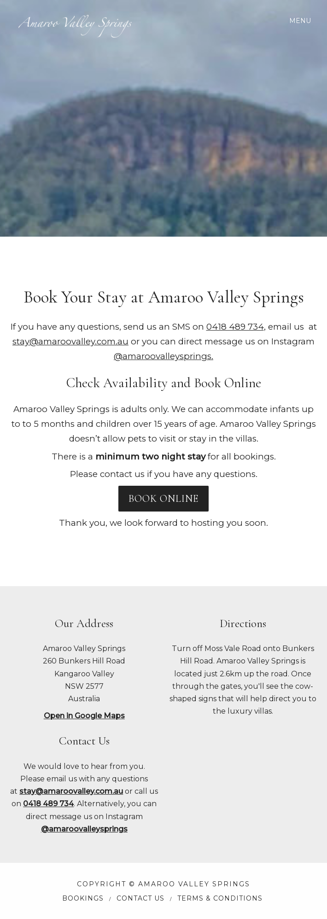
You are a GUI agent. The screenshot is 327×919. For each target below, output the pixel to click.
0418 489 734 (235, 326)
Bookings (83, 898)
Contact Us (140, 898)
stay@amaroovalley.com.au (70, 341)
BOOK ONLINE (163, 499)
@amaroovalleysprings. (163, 356)
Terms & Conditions (220, 898)
